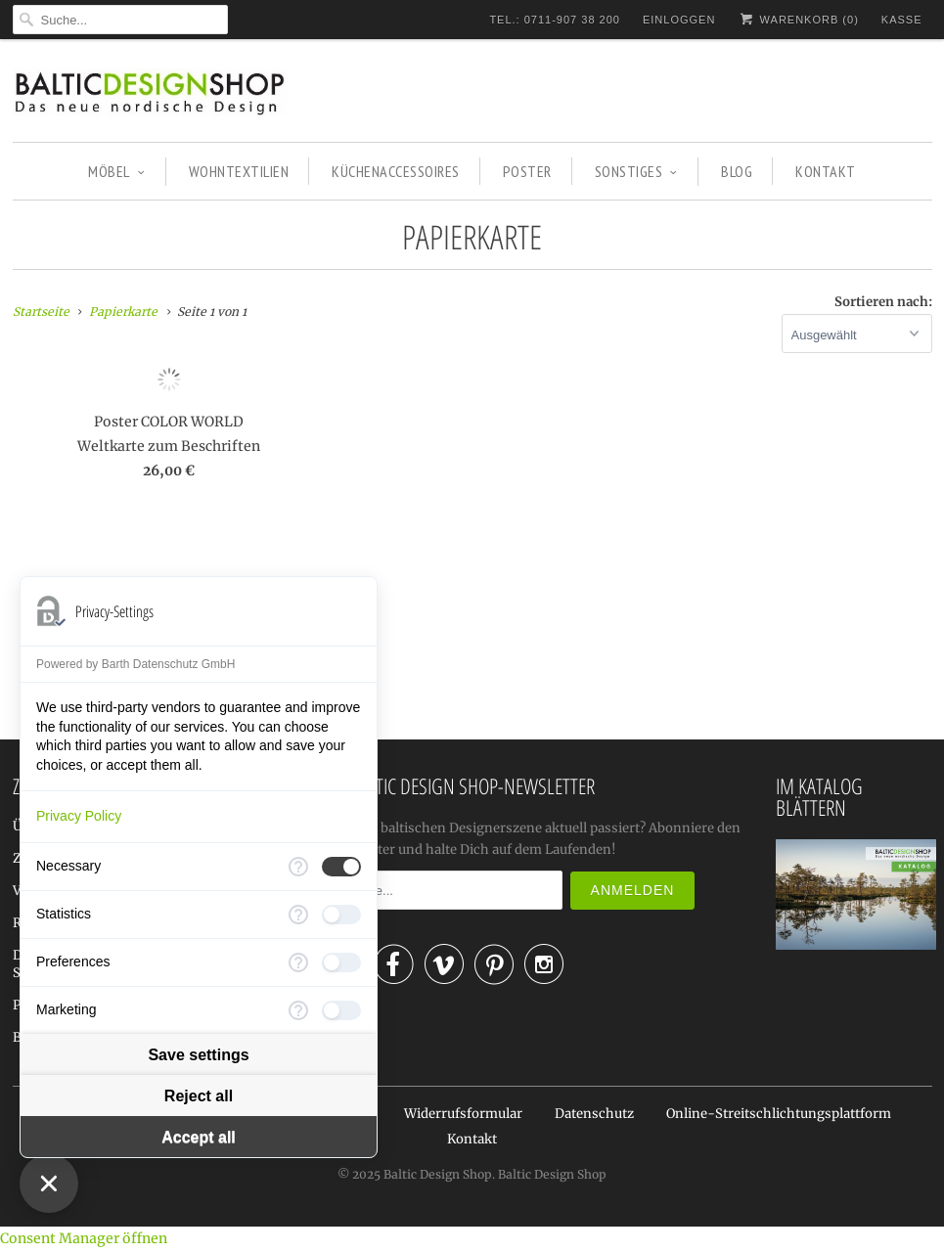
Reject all (198, 1096)
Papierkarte (472, 236)
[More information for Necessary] (298, 866)
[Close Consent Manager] (49, 1183)
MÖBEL (116, 171)
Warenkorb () (798, 19)
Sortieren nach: (883, 301)
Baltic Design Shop (437, 1174)
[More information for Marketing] (298, 1010)
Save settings (198, 1055)
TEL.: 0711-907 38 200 (554, 19)
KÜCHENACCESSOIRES (396, 171)
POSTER (527, 171)
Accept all (198, 1137)
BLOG (736, 171)
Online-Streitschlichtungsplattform (778, 1113)
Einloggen (679, 19)
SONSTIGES (636, 171)
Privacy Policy (78, 816)
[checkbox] (341, 866)
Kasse (901, 19)
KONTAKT (825, 171)
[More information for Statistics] (298, 914)
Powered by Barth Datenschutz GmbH (135, 664)
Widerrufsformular (463, 1113)
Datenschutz (594, 1113)
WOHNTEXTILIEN (239, 171)
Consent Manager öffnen (83, 1238)
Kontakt (472, 1139)
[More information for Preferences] (298, 962)
